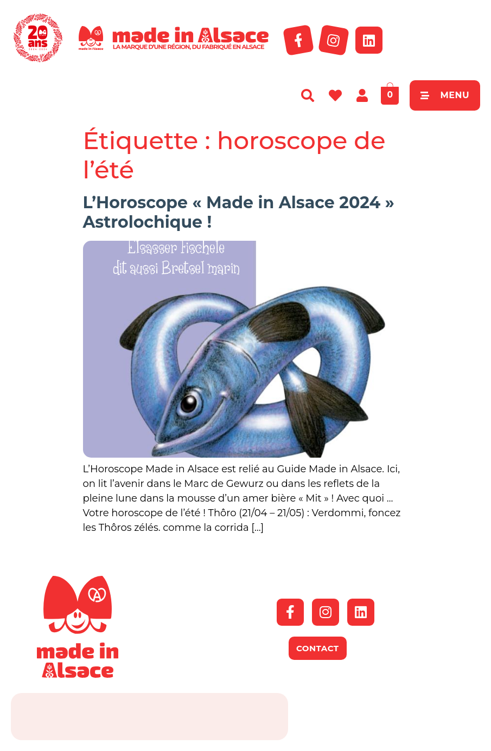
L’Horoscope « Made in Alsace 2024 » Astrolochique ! (238, 212)
